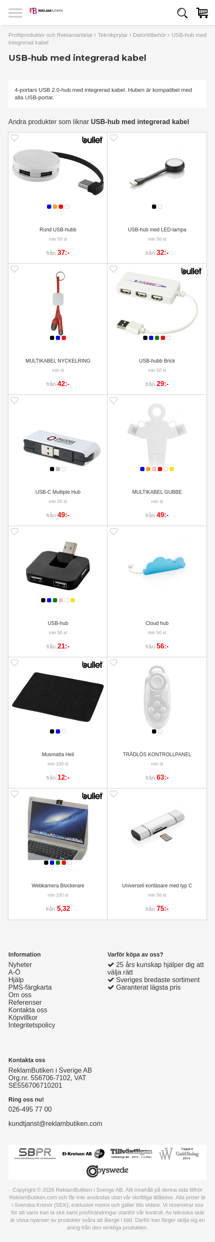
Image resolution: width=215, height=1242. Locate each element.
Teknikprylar (113, 35)
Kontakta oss (27, 1010)
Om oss (19, 994)
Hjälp (16, 979)
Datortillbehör (149, 35)
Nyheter (20, 964)
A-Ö (14, 972)
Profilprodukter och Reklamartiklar (50, 35)
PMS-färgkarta (30, 987)
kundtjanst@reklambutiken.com (55, 1123)
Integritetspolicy (31, 1025)
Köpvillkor (22, 1017)
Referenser (25, 1002)
